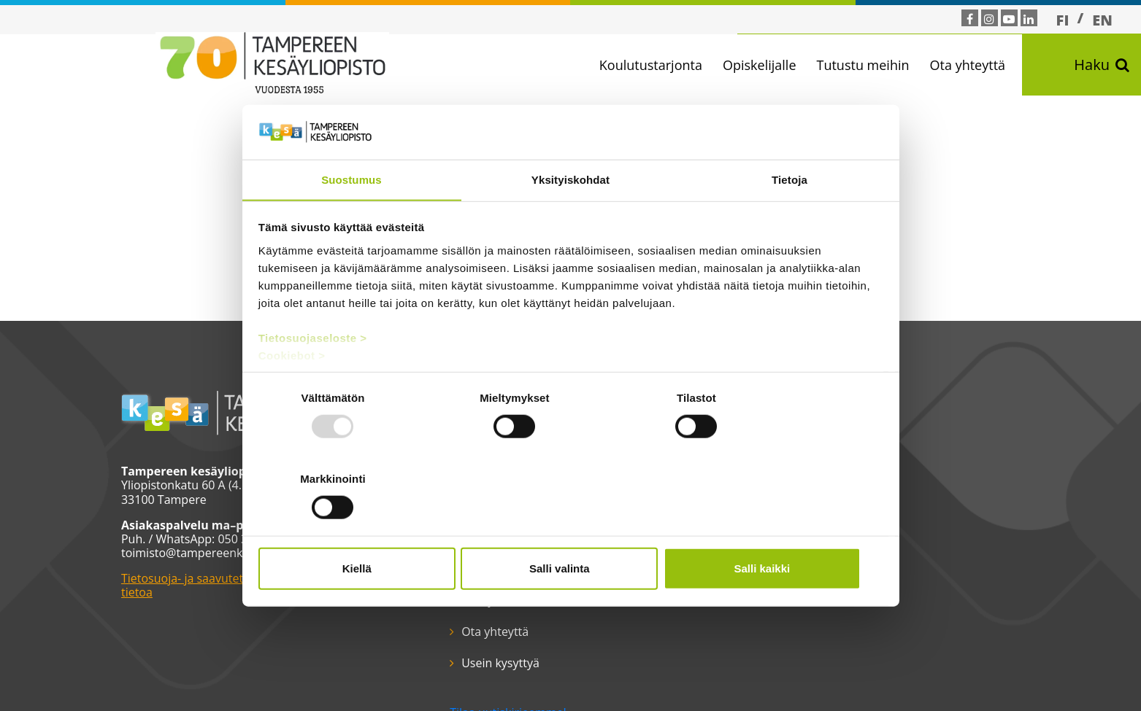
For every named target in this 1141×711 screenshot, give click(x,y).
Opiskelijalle (764, 65)
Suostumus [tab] (351, 220)
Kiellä (360, 527)
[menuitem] (1063, 19)
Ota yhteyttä (972, 65)
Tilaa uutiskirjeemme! (487, 618)
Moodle (461, 569)
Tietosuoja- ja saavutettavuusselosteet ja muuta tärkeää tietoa (255, 586)
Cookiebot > (292, 396)
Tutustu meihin (867, 65)
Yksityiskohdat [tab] (570, 220)
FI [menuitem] (1062, 20)
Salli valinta (570, 527)
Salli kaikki (781, 527)
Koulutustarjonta (655, 65)
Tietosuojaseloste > (312, 379)
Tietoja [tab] (789, 220)
